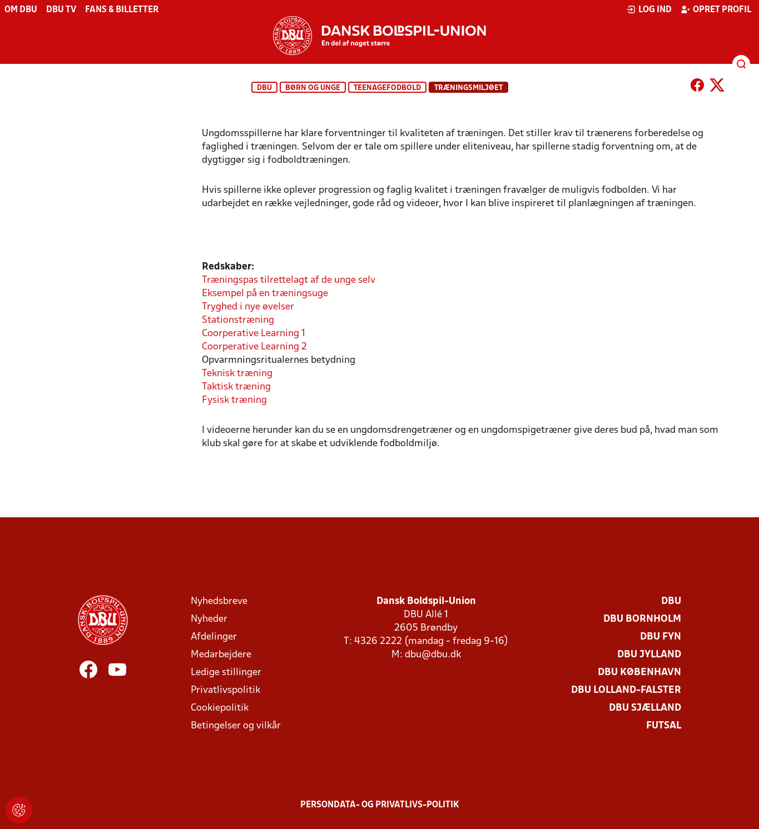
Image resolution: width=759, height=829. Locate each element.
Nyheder (209, 619)
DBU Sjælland (645, 708)
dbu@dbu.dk (433, 655)
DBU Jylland (649, 655)
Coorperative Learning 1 (253, 333)
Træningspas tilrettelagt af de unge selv (288, 280)
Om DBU (20, 10)
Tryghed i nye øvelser (248, 307)
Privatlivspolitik (225, 690)
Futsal (663, 726)
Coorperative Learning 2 (254, 347)
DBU (264, 88)
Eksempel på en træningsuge (265, 293)
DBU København (639, 672)
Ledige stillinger (226, 672)
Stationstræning (238, 320)
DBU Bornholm (642, 619)
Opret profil (716, 9)
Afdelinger (214, 637)
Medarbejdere (221, 655)
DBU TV (61, 10)
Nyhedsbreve (219, 601)
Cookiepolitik (220, 708)
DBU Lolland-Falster (626, 690)
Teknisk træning (237, 373)
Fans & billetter (121, 10)
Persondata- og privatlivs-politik (379, 805)
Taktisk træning (236, 387)
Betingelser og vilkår (236, 726)
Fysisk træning (234, 400)
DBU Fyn (660, 637)
